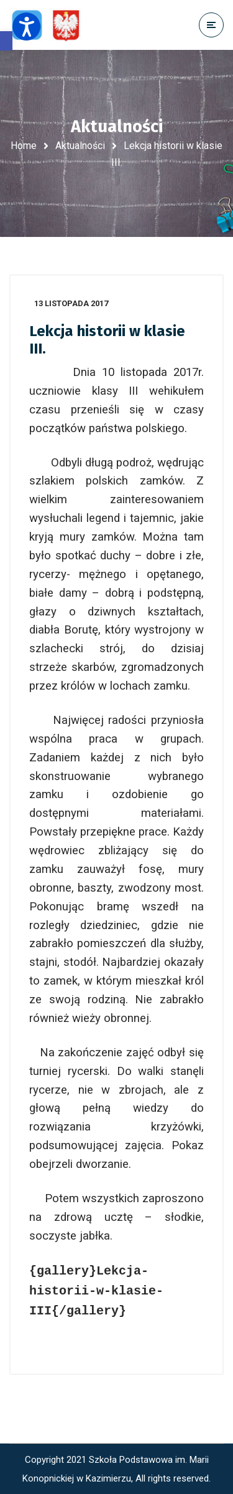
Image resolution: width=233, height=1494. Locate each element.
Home (24, 146)
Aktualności (80, 146)
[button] (6, 41)
